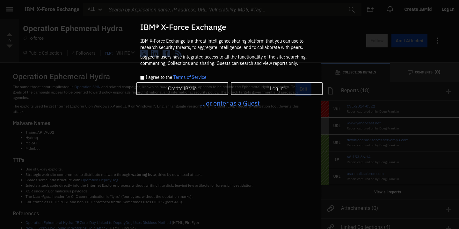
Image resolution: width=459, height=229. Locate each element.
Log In (276, 89)
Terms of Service (190, 77)
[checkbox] (142, 78)
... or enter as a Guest (229, 103)
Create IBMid (182, 89)
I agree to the (175, 77)
